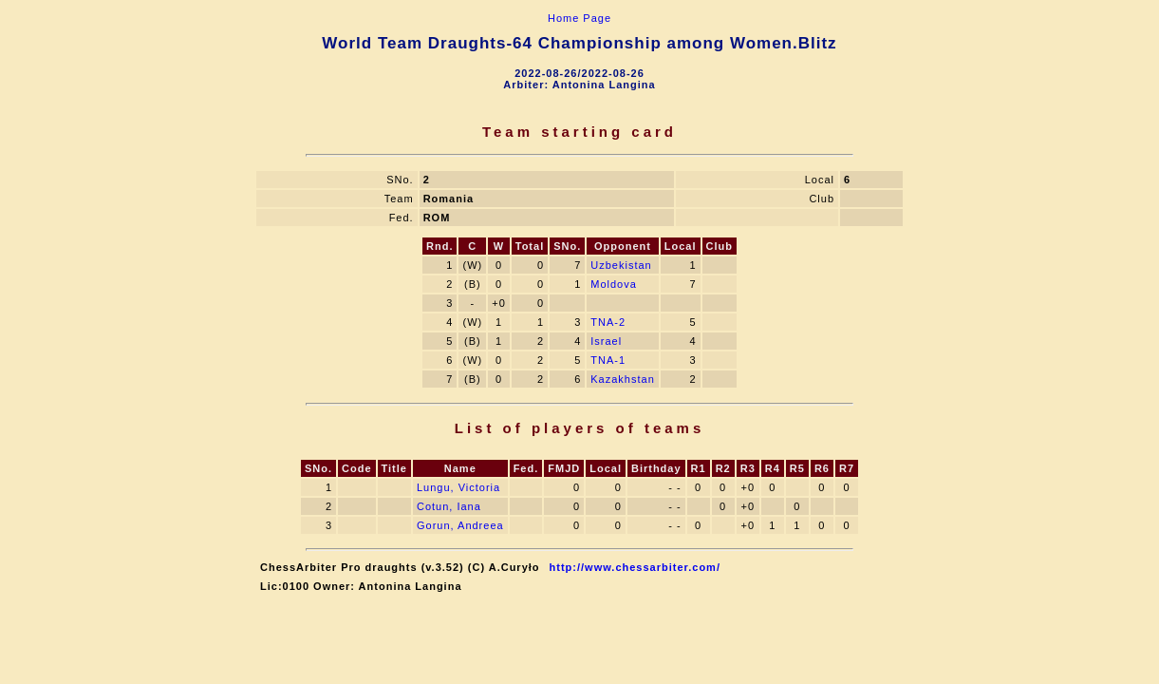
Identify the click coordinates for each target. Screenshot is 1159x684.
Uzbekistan (620, 265)
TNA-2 (608, 322)
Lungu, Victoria (458, 487)
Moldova (613, 284)
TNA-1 (608, 360)
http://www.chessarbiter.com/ (635, 567)
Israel (606, 341)
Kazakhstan (622, 379)
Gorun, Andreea (460, 525)
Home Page (579, 18)
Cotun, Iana (449, 506)
